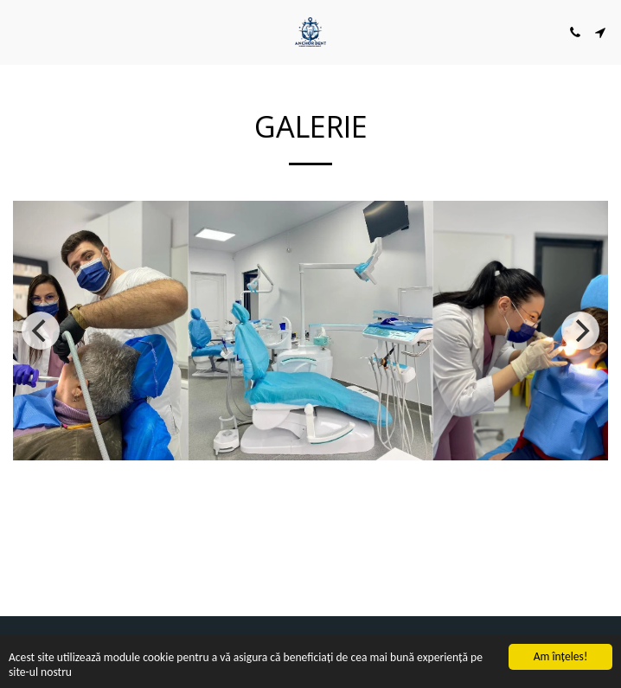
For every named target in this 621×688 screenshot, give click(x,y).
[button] (19, 31)
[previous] (41, 331)
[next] (580, 331)
